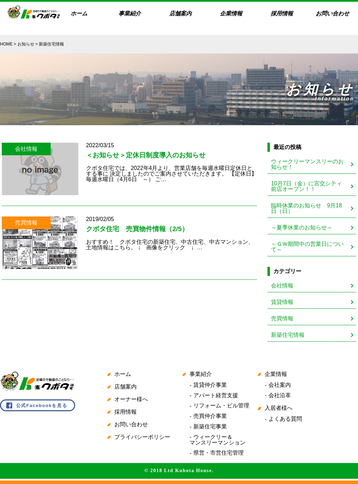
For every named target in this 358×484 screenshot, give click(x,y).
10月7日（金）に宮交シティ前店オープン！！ (306, 186)
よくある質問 (285, 419)
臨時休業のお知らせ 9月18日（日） (306, 208)
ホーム (79, 13)
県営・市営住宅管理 (218, 453)
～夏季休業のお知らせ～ (301, 227)
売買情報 (282, 318)
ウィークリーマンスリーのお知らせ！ (307, 164)
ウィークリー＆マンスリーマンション (217, 440)
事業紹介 (130, 13)
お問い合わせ (332, 13)
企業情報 (231, 13)
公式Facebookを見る (41, 405)
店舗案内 (180, 13)
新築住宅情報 (288, 335)
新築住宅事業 (210, 426)
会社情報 (282, 286)
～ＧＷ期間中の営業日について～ (307, 246)
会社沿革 (279, 395)
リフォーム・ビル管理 (221, 405)
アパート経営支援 (215, 395)
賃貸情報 (282, 302)
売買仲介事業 (210, 416)
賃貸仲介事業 (210, 385)
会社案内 (279, 385)
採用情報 (282, 13)
